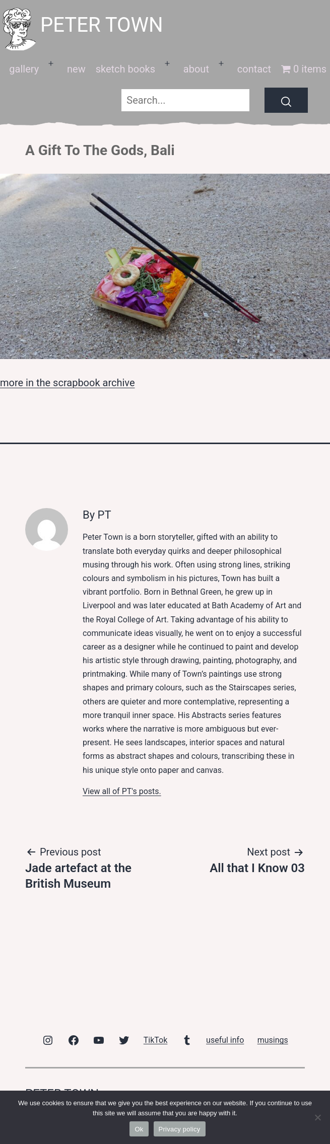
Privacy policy (180, 1129)
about (196, 69)
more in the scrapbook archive (67, 383)
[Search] (286, 100)
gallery (24, 69)
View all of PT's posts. (122, 791)
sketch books (125, 69)
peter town (101, 25)
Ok (139, 1129)
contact (254, 69)
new (76, 69)
